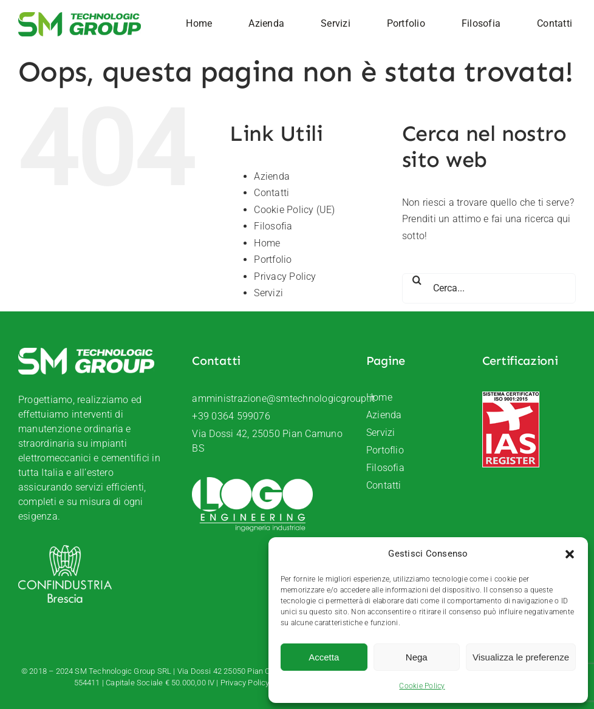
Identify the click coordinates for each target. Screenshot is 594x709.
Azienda (272, 176)
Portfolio (273, 259)
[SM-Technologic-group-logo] (79, 16)
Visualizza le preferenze (521, 657)
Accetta (324, 657)
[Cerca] (417, 280)
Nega (417, 657)
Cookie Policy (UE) (294, 209)
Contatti (271, 192)
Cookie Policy (422, 686)
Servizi (268, 293)
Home (267, 243)
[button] (570, 554)
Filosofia (273, 226)
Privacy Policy (285, 276)
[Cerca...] (489, 288)
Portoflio (385, 450)
